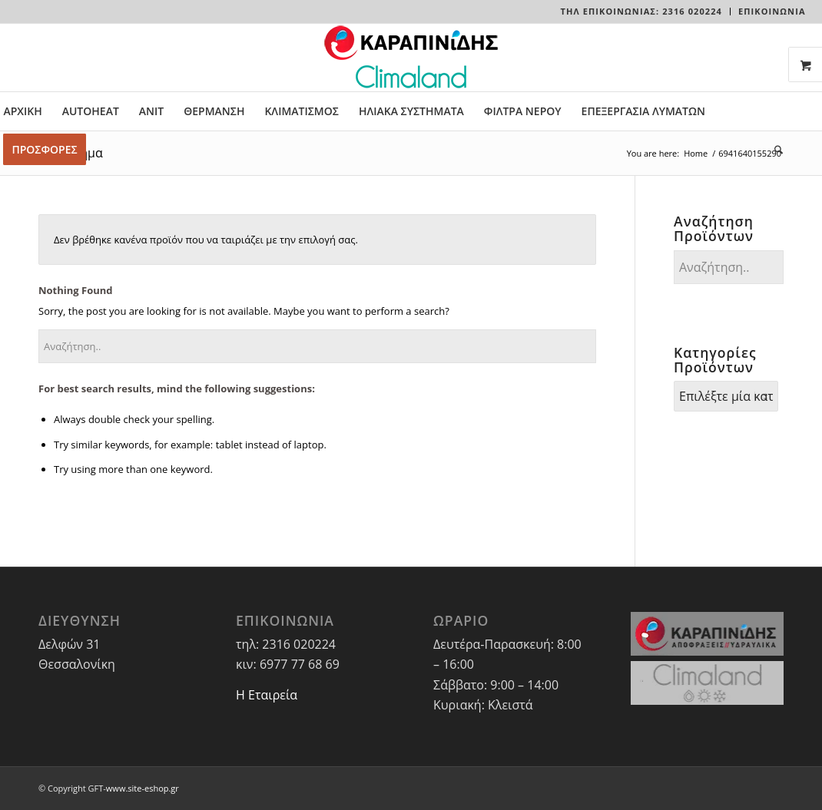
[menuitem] (642, 11)
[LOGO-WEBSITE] (411, 57)
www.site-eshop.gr (142, 788)
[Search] (773, 150)
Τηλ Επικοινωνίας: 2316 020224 (641, 11)
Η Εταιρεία (266, 694)
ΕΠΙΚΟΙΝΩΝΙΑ (772, 11)
